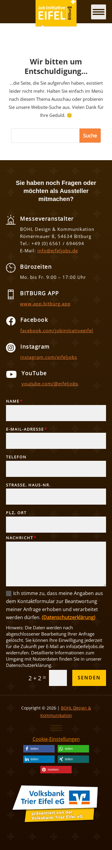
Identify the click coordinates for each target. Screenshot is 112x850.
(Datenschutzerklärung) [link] (68, 617)
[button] (56, 727)
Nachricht (19, 538)
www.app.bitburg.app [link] (45, 304)
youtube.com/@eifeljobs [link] (50, 384)
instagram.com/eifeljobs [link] (48, 357)
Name (12, 401)
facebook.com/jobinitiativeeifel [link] (56, 330)
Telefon (16, 457)
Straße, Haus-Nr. (28, 485)
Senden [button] (89, 677)
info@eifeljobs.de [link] (57, 251)
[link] (39, 748)
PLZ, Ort (16, 513)
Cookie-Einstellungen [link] (56, 739)
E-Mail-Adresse (25, 429)
